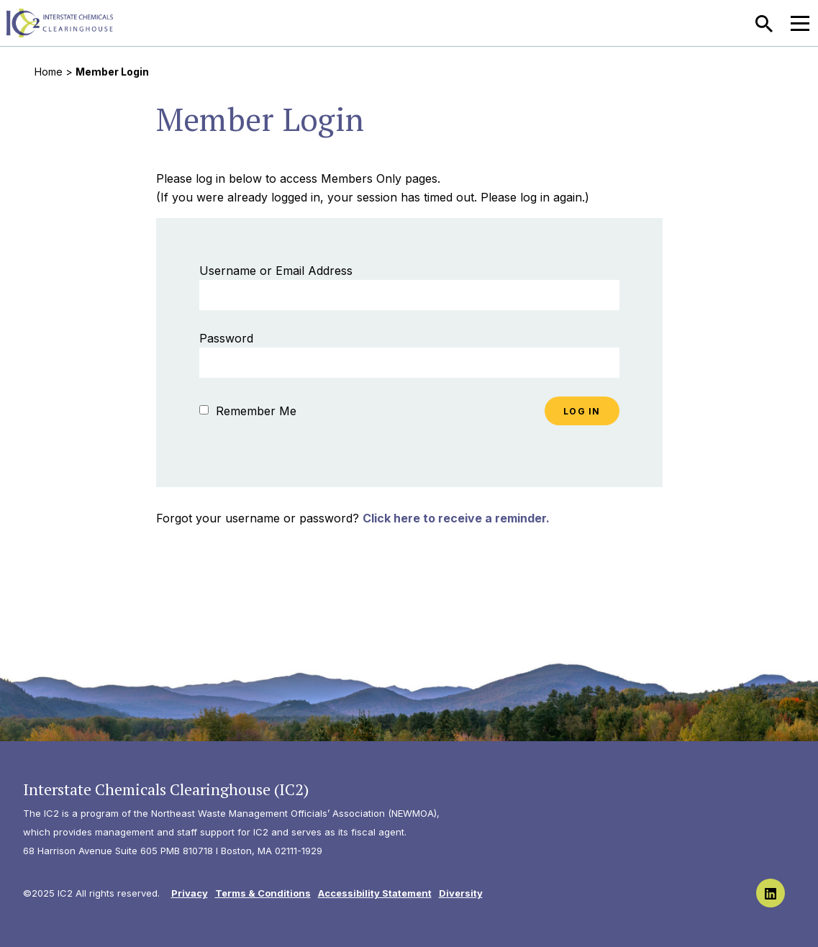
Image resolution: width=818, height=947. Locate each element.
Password (226, 338)
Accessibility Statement (375, 893)
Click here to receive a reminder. (456, 518)
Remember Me (247, 411)
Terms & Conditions (263, 893)
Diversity (461, 893)
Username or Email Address (276, 270)
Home (49, 71)
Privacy (189, 893)
